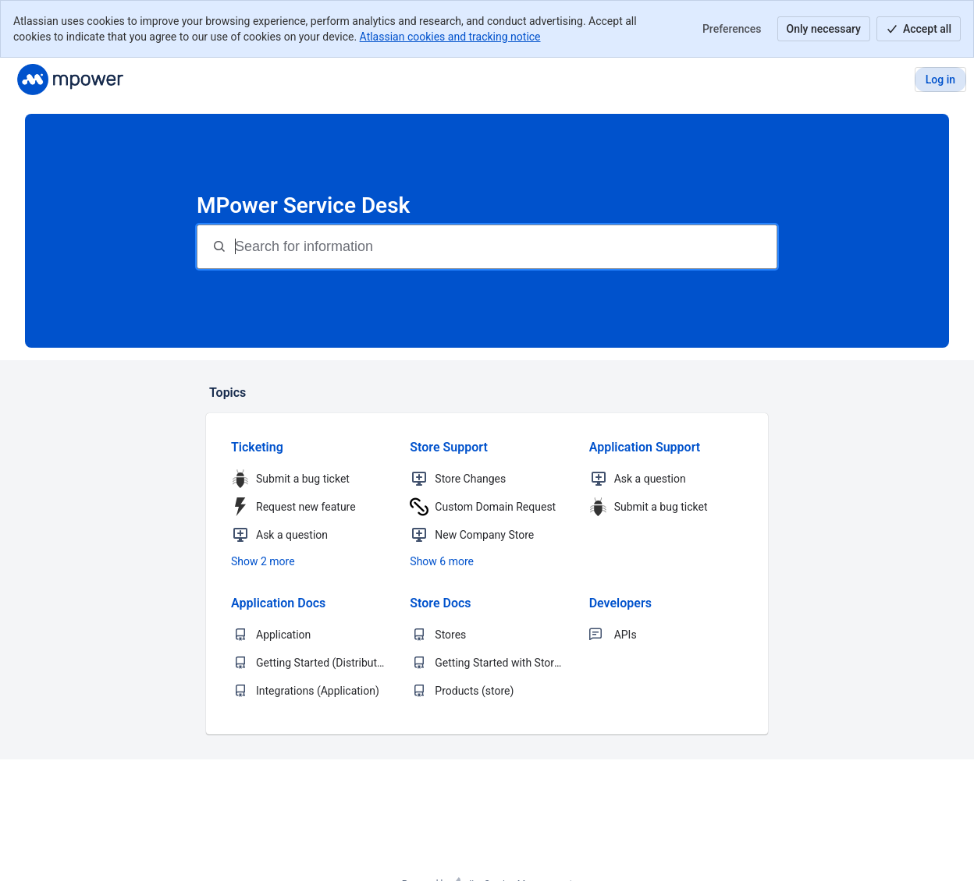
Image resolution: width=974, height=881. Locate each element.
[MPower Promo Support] (70, 79)
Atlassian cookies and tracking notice (450, 36)
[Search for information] (504, 246)
